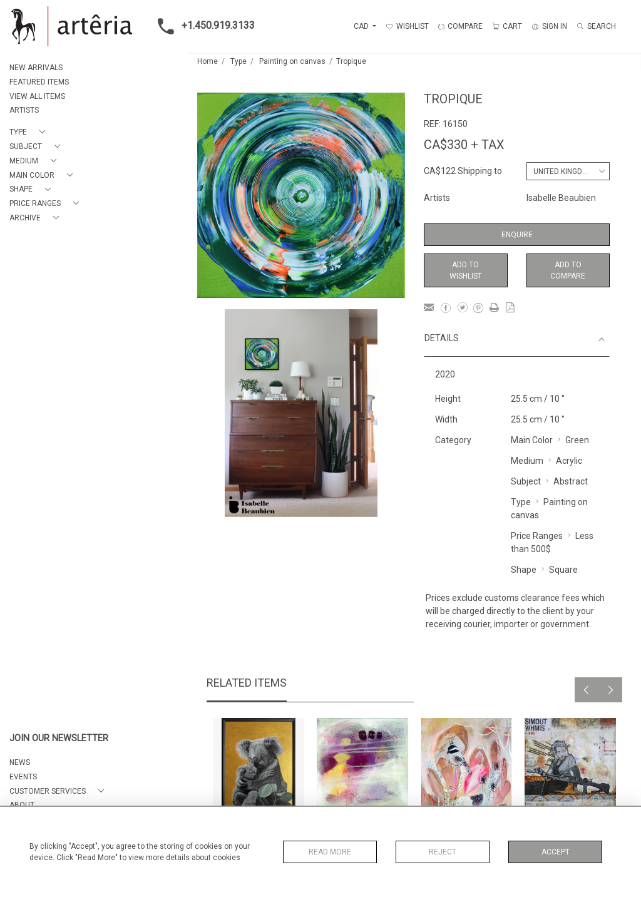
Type (238, 61)
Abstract (570, 481)
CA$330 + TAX (464, 144)
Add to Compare (567, 270)
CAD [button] (362, 26)
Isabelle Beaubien (561, 198)
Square (563, 570)
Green (577, 440)
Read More (330, 852)
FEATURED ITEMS (39, 82)
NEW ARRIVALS (36, 67)
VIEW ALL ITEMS (37, 96)
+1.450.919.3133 (202, 26)
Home (207, 61)
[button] (29, 132)
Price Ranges (537, 536)
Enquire (517, 234)
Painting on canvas (292, 61)
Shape (523, 570)
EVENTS (23, 776)
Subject (526, 481)
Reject (442, 852)
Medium (527, 461)
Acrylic (569, 461)
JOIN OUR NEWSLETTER (58, 738)
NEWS (19, 762)
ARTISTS (24, 110)
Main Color (532, 440)
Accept (555, 852)
